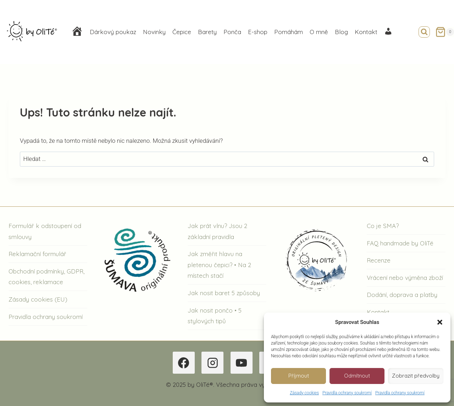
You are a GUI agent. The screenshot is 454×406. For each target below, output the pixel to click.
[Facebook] (184, 363)
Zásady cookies (304, 392)
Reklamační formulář (37, 254)
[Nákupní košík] (444, 32)
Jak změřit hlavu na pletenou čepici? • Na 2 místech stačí (219, 264)
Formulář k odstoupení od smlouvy (45, 231)
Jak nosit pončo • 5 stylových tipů (215, 316)
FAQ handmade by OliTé (400, 243)
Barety (207, 32)
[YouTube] (242, 363)
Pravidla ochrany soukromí (347, 392)
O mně (319, 32)
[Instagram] (212, 363)
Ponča (232, 32)
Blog (341, 32)
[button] (439, 322)
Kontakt (366, 32)
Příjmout (298, 375)
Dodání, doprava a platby (402, 294)
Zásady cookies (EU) (38, 299)
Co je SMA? (383, 225)
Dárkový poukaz (113, 32)
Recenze (379, 260)
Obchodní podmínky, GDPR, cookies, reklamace (46, 276)
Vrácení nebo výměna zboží (405, 277)
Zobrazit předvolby (415, 375)
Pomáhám (288, 32)
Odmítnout (357, 375)
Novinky (154, 32)
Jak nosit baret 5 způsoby (224, 293)
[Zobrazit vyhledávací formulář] (424, 32)
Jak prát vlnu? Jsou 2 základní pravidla (217, 231)
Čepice (181, 32)
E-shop (257, 32)
